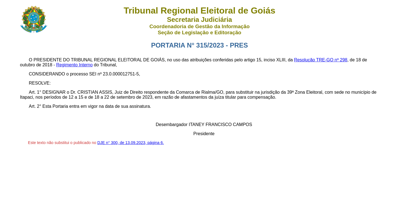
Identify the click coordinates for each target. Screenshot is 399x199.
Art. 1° (35, 92)
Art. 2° (35, 106)
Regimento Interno (74, 64)
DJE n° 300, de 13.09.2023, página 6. (130, 142)
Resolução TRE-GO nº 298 (320, 59)
